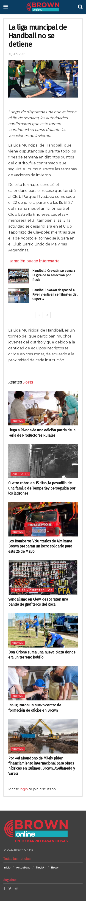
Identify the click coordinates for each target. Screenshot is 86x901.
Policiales (20, 474)
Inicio (6, 867)
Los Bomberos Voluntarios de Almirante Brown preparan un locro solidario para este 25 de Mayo (40, 546)
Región (40, 867)
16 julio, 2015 (16, 54)
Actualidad (23, 867)
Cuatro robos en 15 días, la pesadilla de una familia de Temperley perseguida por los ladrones (41, 488)
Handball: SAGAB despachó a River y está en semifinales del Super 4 (55, 294)
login (24, 789)
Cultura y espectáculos (32, 590)
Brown (18, 421)
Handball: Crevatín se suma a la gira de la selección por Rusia (53, 275)
